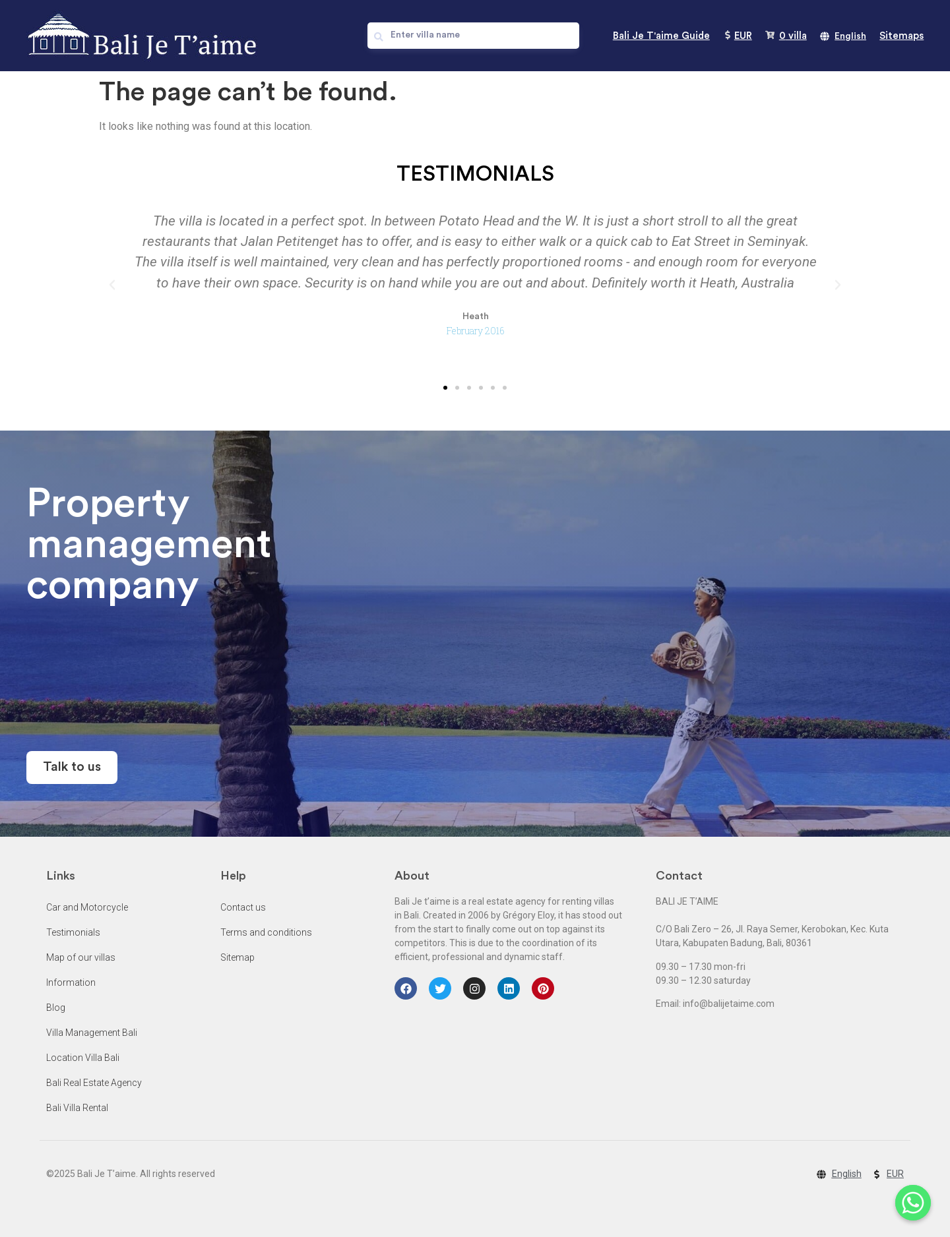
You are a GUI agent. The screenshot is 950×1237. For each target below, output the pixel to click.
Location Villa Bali (82, 1057)
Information (71, 982)
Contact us (243, 907)
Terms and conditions (266, 932)
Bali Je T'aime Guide (661, 36)
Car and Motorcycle (87, 907)
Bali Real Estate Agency (94, 1082)
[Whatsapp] (913, 1203)
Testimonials (73, 932)
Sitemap (237, 957)
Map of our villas (80, 957)
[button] (445, 388)
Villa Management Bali (91, 1032)
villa (793, 36)
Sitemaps (901, 36)
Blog (55, 1007)
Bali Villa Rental (77, 1107)
